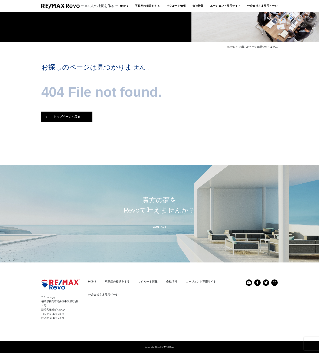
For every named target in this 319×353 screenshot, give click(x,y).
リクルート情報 (176, 5)
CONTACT (159, 226)
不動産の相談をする (147, 5)
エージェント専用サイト (225, 5)
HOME (124, 5)
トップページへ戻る (63, 117)
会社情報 (198, 5)
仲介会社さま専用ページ (262, 5)
